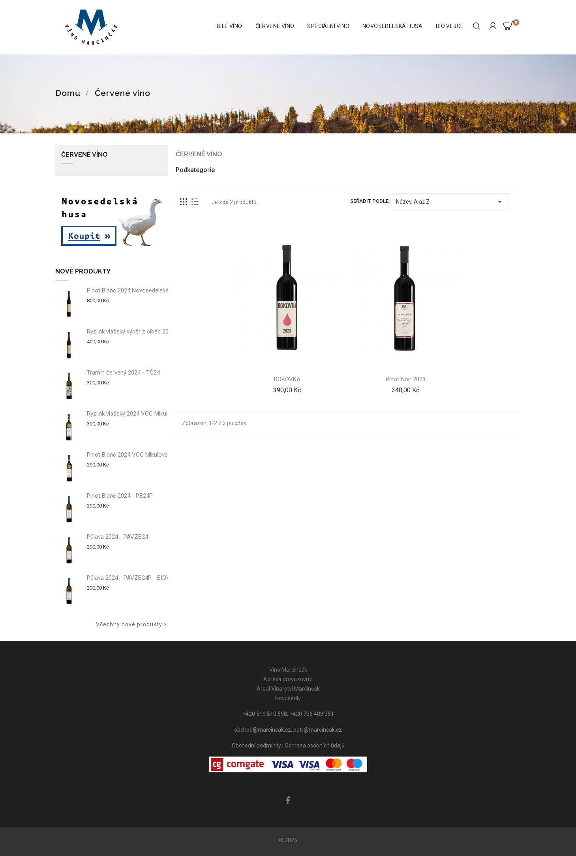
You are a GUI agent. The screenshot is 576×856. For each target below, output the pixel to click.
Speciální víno (328, 26)
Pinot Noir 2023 (406, 379)
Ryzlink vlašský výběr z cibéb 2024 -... (134, 331)
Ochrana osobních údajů (315, 745)
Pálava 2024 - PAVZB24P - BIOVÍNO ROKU (141, 577)
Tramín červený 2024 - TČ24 (123, 372)
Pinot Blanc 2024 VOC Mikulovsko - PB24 (140, 454)
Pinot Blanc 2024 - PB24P (120, 495)
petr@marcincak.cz (317, 730)
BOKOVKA (287, 379)
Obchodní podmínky (256, 745)
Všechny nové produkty (132, 624)
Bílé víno (229, 26)
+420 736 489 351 (311, 714)
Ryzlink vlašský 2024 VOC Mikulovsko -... (139, 413)
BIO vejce (450, 26)
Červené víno (275, 26)
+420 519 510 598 (264, 714)
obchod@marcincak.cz (262, 730)
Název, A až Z (450, 201)
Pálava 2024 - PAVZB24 (117, 536)
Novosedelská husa (392, 26)
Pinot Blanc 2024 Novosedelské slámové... (141, 290)
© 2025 (288, 840)
